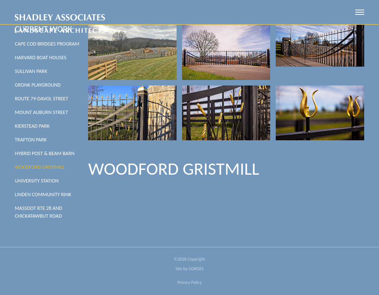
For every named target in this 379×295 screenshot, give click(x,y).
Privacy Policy (189, 282)
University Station (36, 181)
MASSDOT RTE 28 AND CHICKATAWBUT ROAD (38, 212)
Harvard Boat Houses (40, 57)
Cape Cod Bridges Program (47, 44)
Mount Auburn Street (41, 112)
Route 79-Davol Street (41, 98)
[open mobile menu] (359, 12)
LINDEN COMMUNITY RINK (43, 194)
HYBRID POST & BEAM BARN (44, 153)
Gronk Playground (38, 85)
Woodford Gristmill (40, 167)
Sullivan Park (31, 71)
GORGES (196, 268)
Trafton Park (31, 140)
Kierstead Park (32, 126)
